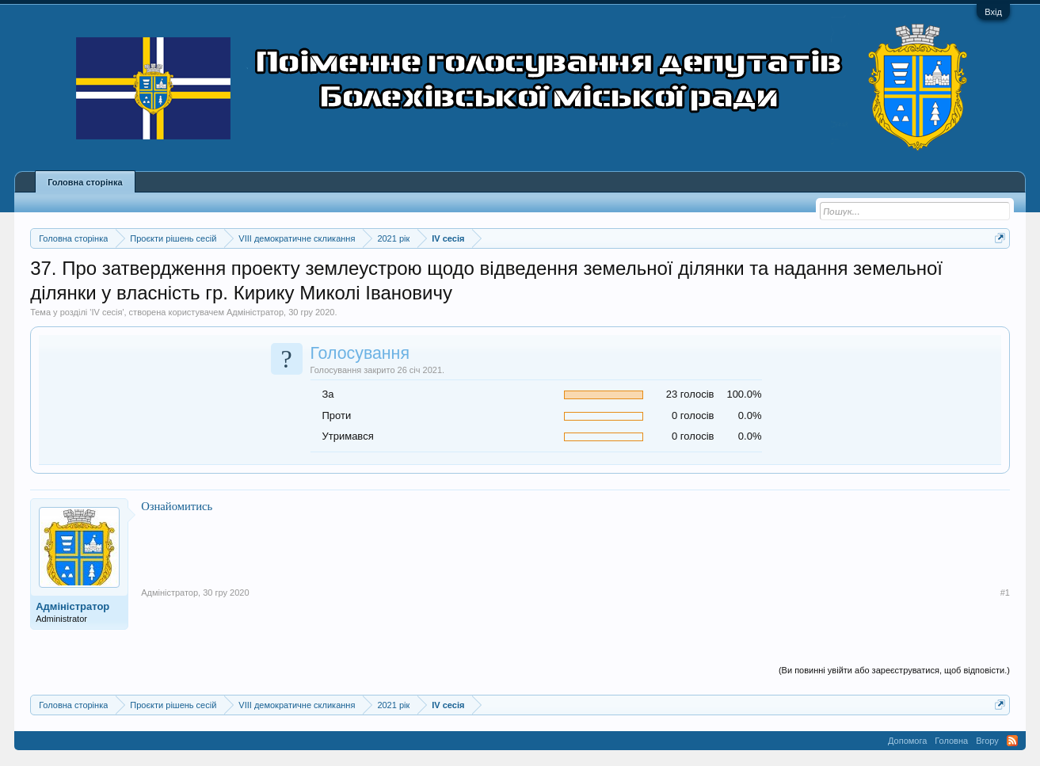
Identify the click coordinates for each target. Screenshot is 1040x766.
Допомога (907, 740)
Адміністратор (255, 312)
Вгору (987, 740)
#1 (1005, 592)
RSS (1012, 740)
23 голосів (690, 394)
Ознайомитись (176, 506)
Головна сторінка (85, 182)
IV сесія (106, 312)
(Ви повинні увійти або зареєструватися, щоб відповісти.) (894, 670)
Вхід (993, 12)
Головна (951, 740)
